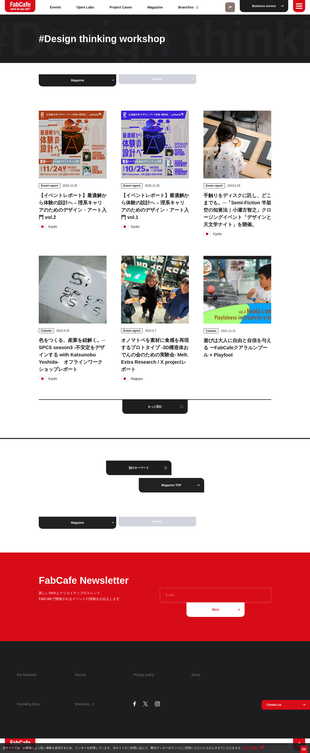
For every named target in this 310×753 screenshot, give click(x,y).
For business (26, 675)
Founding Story (28, 704)
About (195, 675)
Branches (188, 7)
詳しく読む (251, 748)
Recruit (80, 675)
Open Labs (85, 7)
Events (55, 7)
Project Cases (120, 7)
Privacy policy (143, 675)
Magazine (155, 7)
